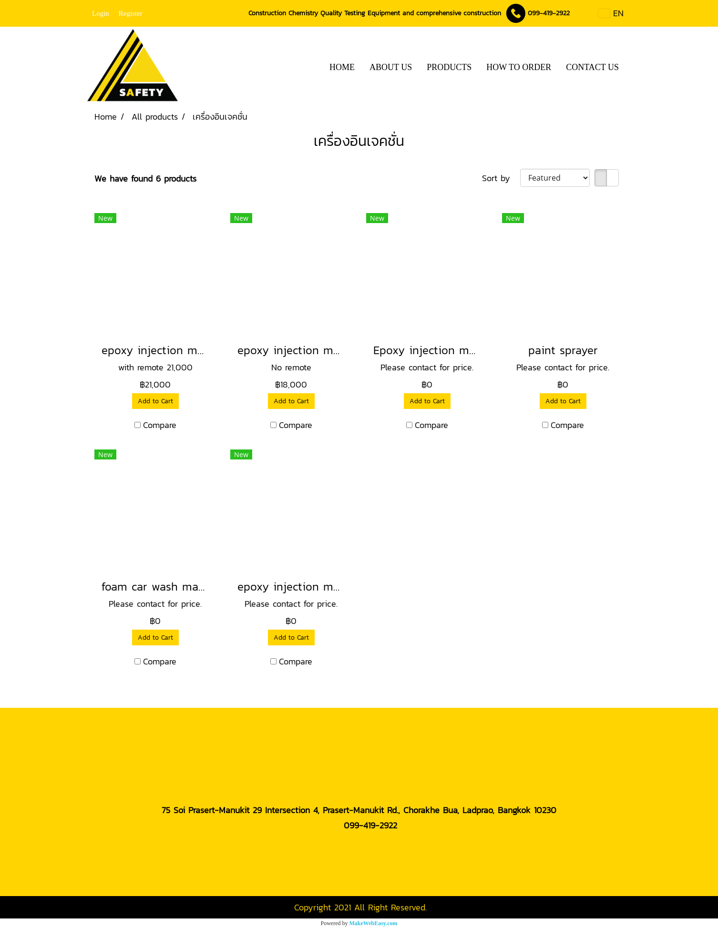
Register (131, 13)
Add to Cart (155, 401)
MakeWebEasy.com (373, 923)
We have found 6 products (145, 178)
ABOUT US (390, 67)
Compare (159, 424)
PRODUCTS (449, 67)
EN (611, 13)
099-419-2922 (549, 13)
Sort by (501, 178)
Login (100, 13)
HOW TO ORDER (518, 67)
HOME (342, 67)
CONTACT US (592, 67)
